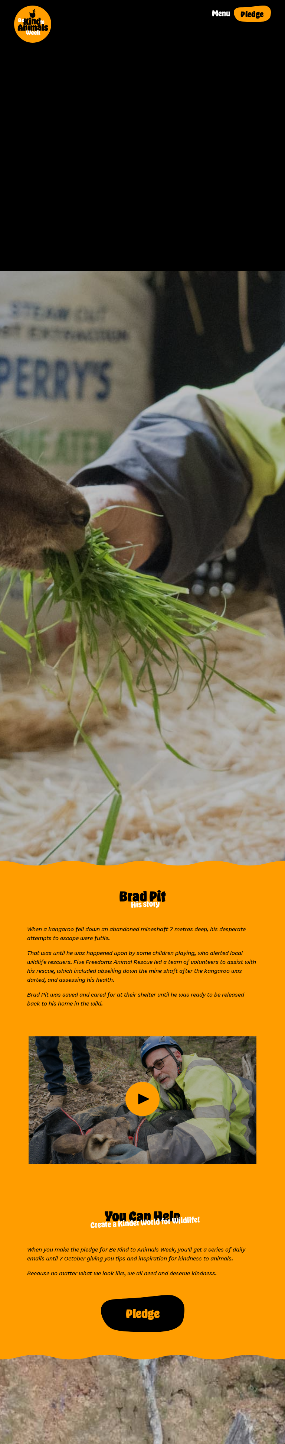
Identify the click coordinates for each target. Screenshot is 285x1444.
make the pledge (77, 1249)
